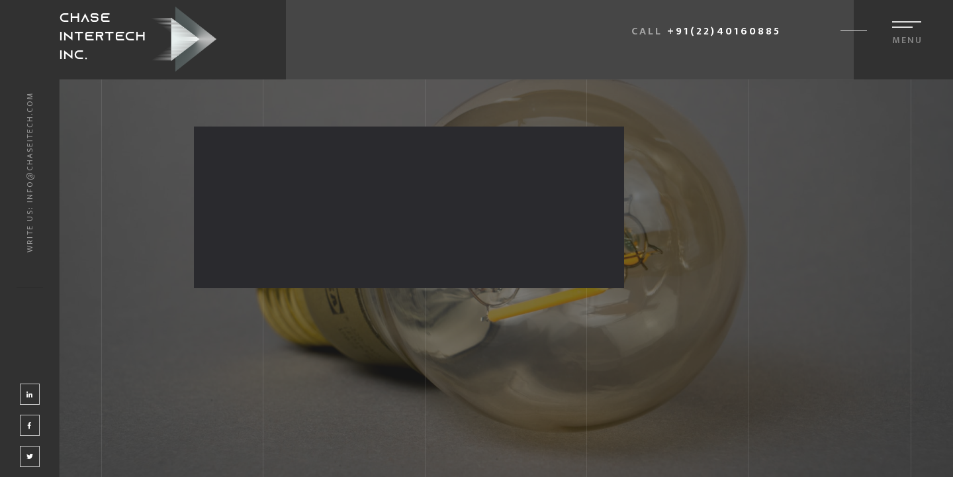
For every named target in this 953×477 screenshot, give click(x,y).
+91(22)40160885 (724, 31)
